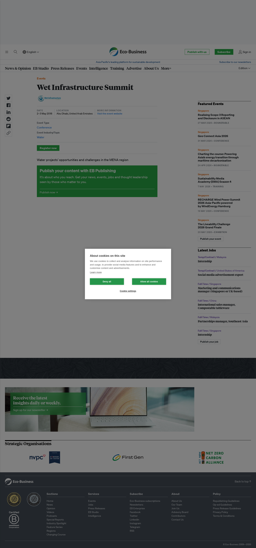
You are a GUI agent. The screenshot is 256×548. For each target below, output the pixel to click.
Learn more (96, 272)
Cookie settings (128, 291)
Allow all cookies (149, 281)
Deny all (107, 281)
